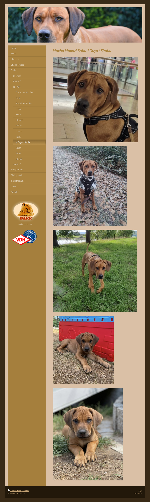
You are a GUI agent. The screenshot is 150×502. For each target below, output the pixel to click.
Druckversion (15, 491)
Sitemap (25, 491)
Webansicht (138, 493)
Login (140, 490)
